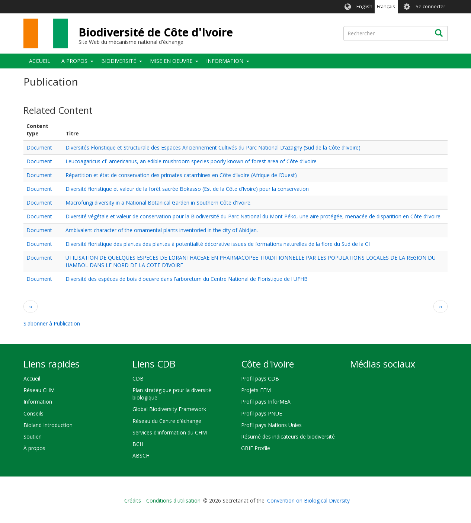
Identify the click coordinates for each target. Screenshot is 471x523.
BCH (137, 443)
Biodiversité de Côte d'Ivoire (155, 32)
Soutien (32, 436)
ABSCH (141, 455)
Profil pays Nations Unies (271, 425)
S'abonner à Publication (51, 323)
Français (386, 6)
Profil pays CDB (260, 378)
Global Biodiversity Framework (169, 409)
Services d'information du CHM (169, 432)
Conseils (33, 413)
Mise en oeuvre (171, 60)
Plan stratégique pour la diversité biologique (171, 393)
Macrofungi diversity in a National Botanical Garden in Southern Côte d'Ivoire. (158, 202)
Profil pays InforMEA (266, 401)
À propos (34, 448)
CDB (138, 378)
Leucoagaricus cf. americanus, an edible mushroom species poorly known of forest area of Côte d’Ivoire (191, 161)
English (364, 6)
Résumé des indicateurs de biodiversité (288, 436)
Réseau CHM (39, 390)
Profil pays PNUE (261, 413)
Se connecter (430, 6)
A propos (74, 60)
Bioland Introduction (48, 425)
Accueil (39, 60)
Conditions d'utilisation (173, 500)
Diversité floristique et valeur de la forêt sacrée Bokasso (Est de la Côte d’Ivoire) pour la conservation (187, 188)
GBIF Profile (255, 448)
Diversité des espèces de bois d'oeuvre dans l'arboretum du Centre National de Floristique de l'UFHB (186, 278)
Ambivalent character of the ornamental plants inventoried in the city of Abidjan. (161, 230)
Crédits (132, 500)
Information (224, 60)
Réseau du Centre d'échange (166, 420)
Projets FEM (256, 390)
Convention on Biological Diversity (308, 500)
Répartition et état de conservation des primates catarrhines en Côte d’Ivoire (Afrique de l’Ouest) (181, 175)
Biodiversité (118, 60)
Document (39, 147)
